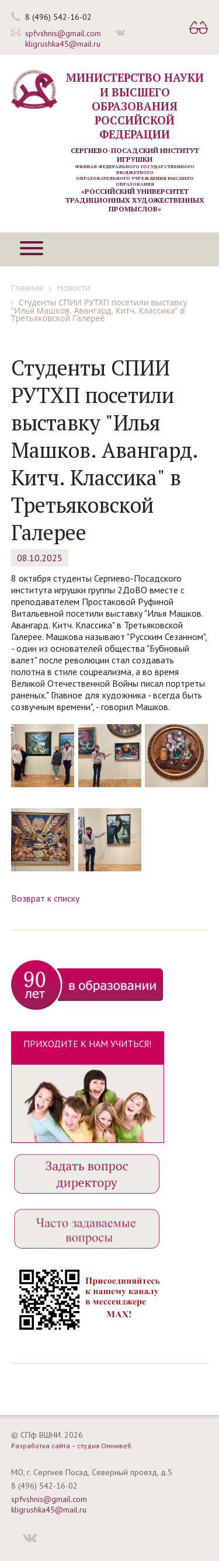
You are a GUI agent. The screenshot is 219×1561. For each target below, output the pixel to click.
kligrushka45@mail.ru (62, 44)
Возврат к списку (45, 898)
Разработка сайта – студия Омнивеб (71, 1445)
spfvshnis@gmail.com (63, 33)
